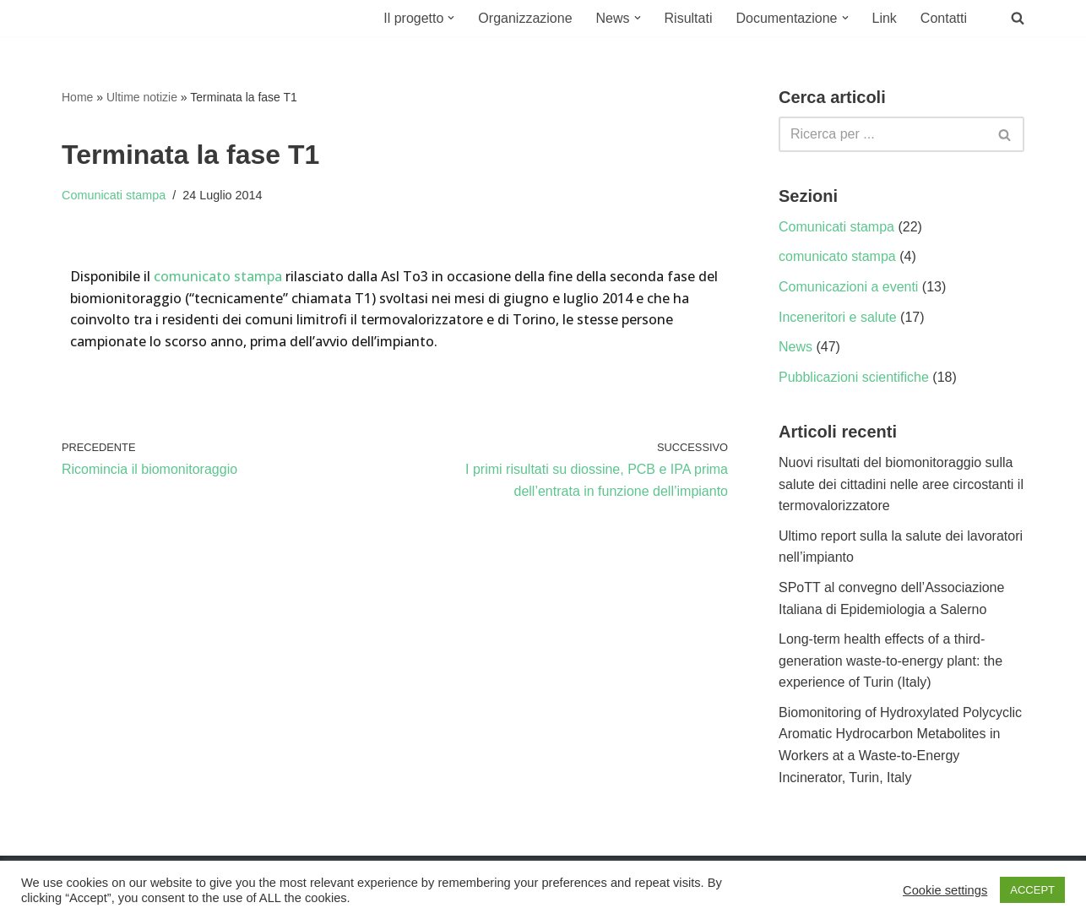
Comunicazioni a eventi (848, 287)
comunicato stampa (218, 276)
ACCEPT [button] (1032, 890)
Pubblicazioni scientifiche (854, 377)
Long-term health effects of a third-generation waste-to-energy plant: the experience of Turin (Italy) (890, 660)
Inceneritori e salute (838, 317)
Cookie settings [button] (945, 890)
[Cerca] (882, 134)
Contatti (943, 18)
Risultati (689, 18)
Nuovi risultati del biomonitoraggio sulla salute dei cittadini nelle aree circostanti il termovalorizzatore (901, 484)
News (795, 347)
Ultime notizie (141, 97)
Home (77, 97)
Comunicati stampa (114, 195)
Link (884, 18)
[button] (451, 17)
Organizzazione (525, 18)
